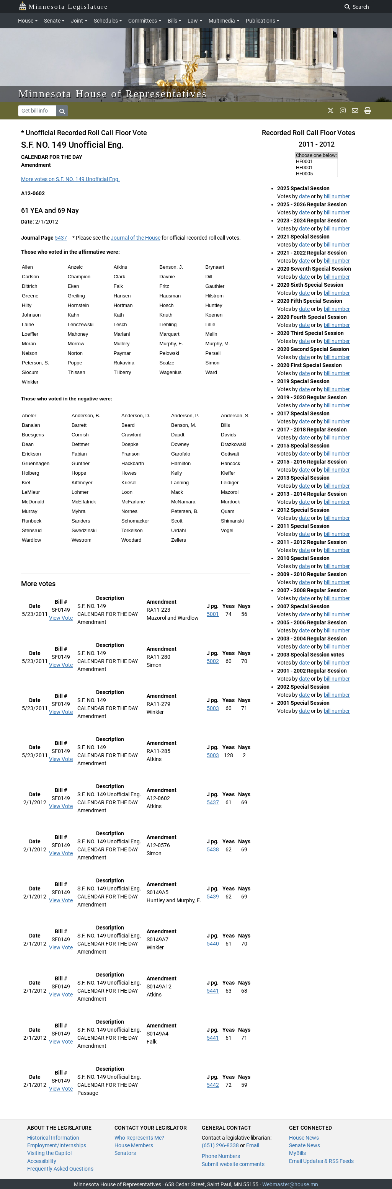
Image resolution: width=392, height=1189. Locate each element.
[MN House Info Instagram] (343, 110)
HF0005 (316, 174)
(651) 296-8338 (220, 1145)
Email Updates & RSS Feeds (321, 1161)
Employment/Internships (56, 1145)
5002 (213, 661)
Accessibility (41, 1161)
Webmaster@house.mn (290, 1184)
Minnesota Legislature (63, 6)
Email (252, 1145)
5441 (213, 991)
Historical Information (53, 1138)
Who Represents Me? (139, 1138)
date (304, 196)
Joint (77, 21)
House (25, 21)
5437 (61, 238)
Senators (125, 1153)
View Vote (61, 618)
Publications (260, 21)
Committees (142, 21)
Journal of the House (135, 238)
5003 (213, 708)
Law (193, 21)
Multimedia (222, 21)
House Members (133, 1145)
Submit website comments (233, 1164)
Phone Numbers (221, 1156)
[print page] (367, 110)
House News (304, 1138)
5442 (213, 1085)
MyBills (297, 1153)
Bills (172, 21)
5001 (213, 614)
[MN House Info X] (330, 110)
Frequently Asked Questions (60, 1169)
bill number (337, 196)
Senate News (304, 1145)
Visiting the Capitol (49, 1153)
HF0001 (316, 161)
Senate (52, 21)
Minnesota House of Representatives (112, 94)
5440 (213, 944)
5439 (213, 896)
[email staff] (355, 110)
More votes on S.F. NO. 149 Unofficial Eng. (70, 179)
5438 (213, 849)
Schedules (106, 21)
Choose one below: (316, 155)
